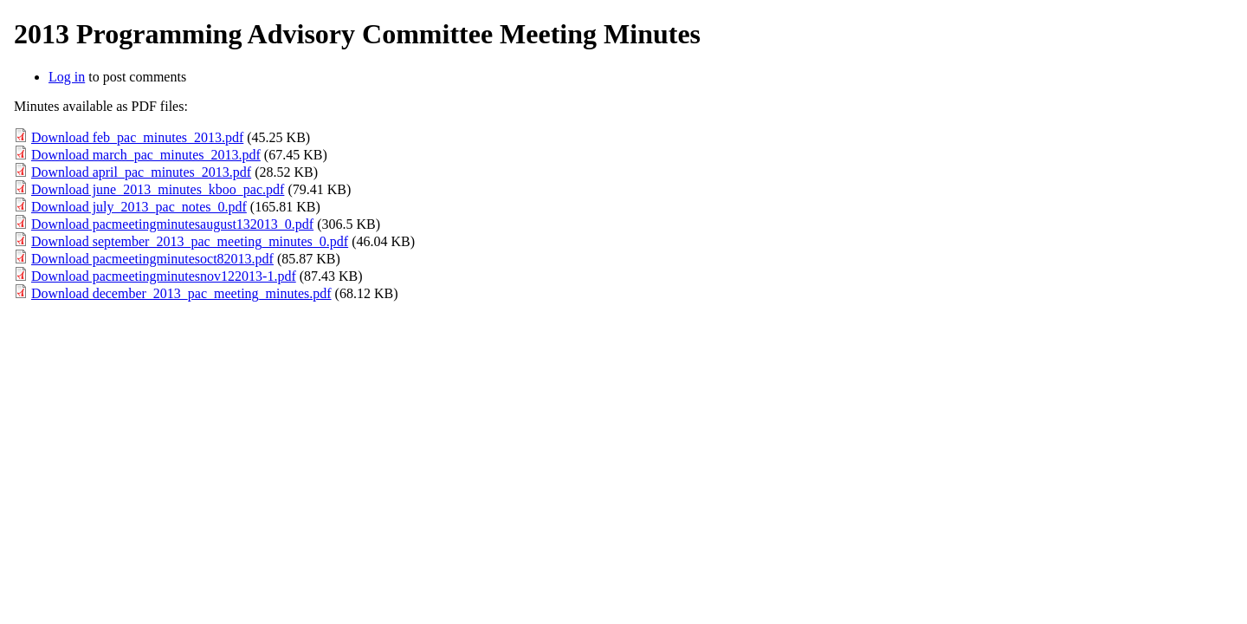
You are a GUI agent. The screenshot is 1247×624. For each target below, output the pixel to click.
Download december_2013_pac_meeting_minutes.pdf (181, 293)
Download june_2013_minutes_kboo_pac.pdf (157, 189)
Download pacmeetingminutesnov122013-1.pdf (163, 276)
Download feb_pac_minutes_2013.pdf (137, 137)
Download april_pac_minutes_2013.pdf (141, 172)
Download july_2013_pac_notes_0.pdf (139, 206)
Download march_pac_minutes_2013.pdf (146, 154)
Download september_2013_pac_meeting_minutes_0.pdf (189, 241)
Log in (66, 76)
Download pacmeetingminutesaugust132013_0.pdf (172, 224)
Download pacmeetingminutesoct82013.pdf (152, 258)
